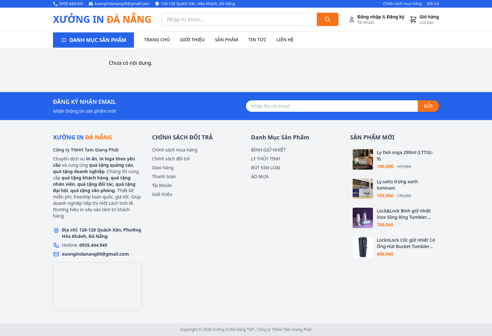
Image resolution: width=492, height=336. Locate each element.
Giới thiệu (162, 194)
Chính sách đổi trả (170, 159)
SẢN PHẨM (226, 40)
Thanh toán (164, 176)
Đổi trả (433, 3)
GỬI (428, 106)
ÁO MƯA (260, 176)
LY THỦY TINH (265, 159)
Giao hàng (163, 168)
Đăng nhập (369, 17)
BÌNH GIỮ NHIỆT (268, 150)
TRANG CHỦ (157, 40)
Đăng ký (395, 17)
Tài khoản (162, 185)
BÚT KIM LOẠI (265, 168)
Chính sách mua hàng (402, 3)
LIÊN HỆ (285, 40)
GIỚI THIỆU (192, 40)
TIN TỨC (257, 40)
